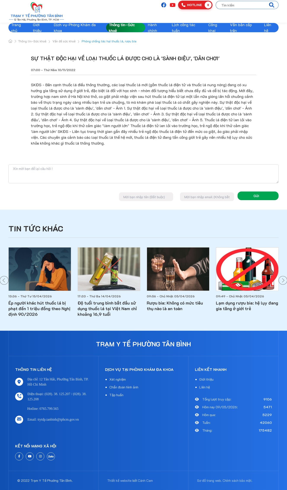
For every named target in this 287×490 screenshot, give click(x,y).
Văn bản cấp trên (241, 27)
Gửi (256, 195)
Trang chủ (16, 27)
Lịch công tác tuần (183, 27)
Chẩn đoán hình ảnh (123, 387)
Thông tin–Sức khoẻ (122, 27)
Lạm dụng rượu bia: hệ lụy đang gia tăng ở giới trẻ (247, 305)
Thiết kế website (119, 480)
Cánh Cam (145, 480)
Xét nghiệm (117, 379)
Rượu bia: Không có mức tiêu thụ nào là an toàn (175, 305)
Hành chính (152, 27)
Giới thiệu (37, 27)
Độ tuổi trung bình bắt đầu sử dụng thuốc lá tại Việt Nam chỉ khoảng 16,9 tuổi (107, 308)
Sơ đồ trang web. (209, 480)
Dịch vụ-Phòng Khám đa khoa (75, 27)
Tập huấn (116, 395)
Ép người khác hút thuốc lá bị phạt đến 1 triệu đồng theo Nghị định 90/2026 (39, 308)
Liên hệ (267, 27)
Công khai (212, 27)
